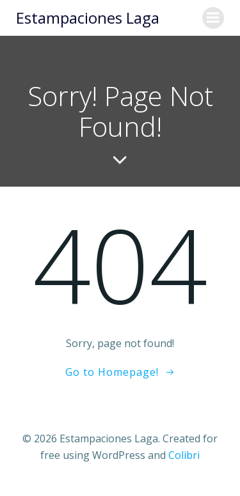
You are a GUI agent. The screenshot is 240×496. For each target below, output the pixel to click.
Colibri (184, 455)
